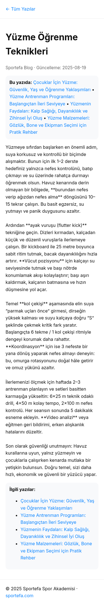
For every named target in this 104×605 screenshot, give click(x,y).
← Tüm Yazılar (20, 9)
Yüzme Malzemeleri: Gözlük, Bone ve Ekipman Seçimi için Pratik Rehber (49, 125)
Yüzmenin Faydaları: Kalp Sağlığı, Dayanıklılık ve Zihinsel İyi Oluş (50, 111)
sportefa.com (20, 595)
